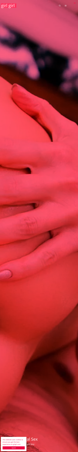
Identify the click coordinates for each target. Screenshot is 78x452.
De (75, 3)
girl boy (30, 444)
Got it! (14, 448)
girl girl (8, 5)
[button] (60, 5)
